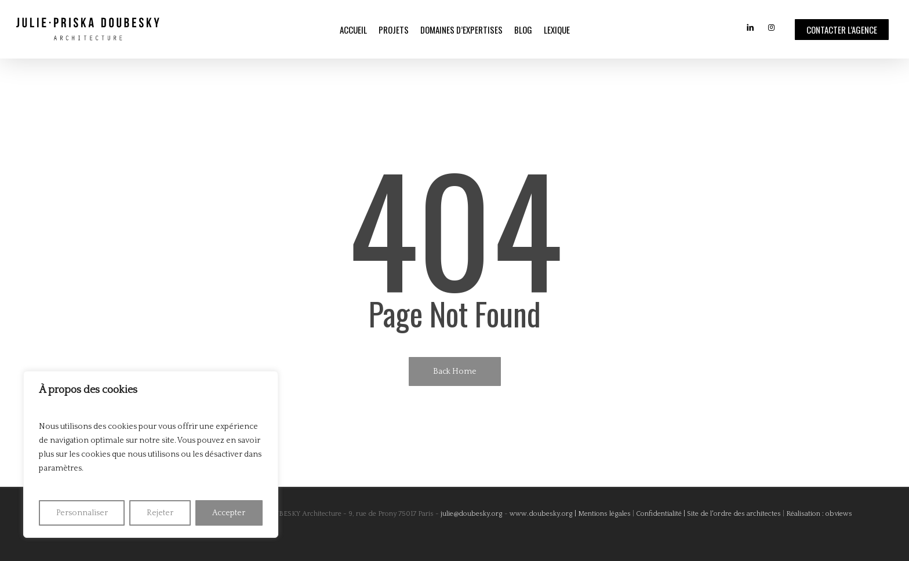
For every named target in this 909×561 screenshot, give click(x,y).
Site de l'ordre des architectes (734, 514)
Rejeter (160, 513)
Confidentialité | (660, 514)
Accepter (228, 513)
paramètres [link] (60, 468)
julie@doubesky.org (471, 514)
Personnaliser (82, 513)
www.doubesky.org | (543, 514)
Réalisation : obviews (819, 514)
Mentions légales (604, 514)
